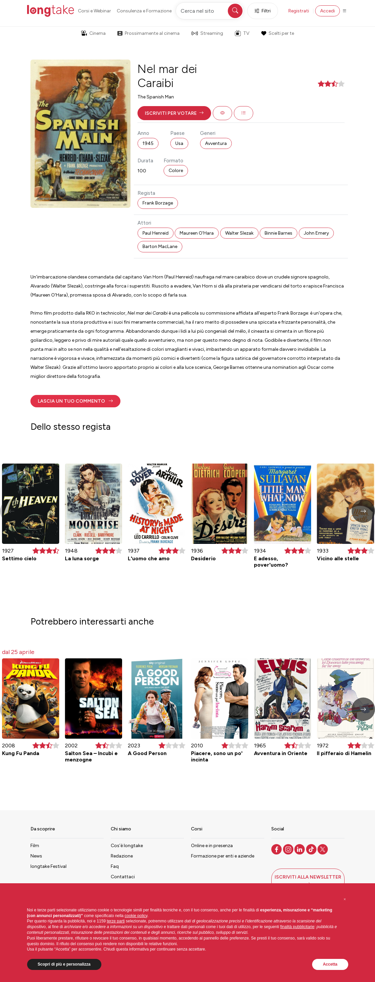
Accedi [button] (327, 11)
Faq (115, 866)
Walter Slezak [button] (239, 233)
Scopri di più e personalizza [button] (64, 964)
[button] (174, 113)
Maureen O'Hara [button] (197, 233)
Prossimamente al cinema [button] (148, 33)
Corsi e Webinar (94, 11)
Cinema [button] (93, 33)
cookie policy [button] (136, 915)
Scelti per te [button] (277, 33)
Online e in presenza (212, 845)
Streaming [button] (207, 33)
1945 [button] (148, 143)
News (36, 856)
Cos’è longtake (127, 845)
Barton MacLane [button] (160, 246)
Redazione (122, 856)
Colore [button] (176, 170)
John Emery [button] (316, 233)
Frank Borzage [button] (158, 203)
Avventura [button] (216, 143)
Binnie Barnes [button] (278, 233)
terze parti (115, 921)
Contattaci (123, 877)
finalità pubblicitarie (297, 926)
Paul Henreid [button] (156, 233)
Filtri (263, 10)
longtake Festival (48, 866)
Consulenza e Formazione (144, 11)
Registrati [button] (298, 11)
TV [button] (242, 33)
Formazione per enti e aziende (222, 856)
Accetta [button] (330, 964)
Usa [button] (179, 143)
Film (34, 845)
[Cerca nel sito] (210, 10)
